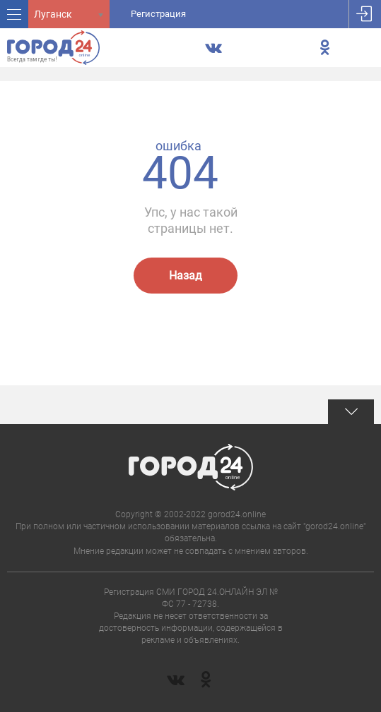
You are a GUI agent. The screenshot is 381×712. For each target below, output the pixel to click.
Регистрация (158, 13)
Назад (185, 275)
